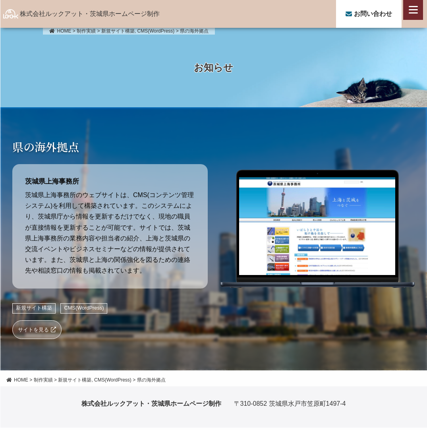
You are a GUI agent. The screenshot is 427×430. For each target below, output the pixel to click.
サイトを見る (35, 330)
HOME (60, 31)
